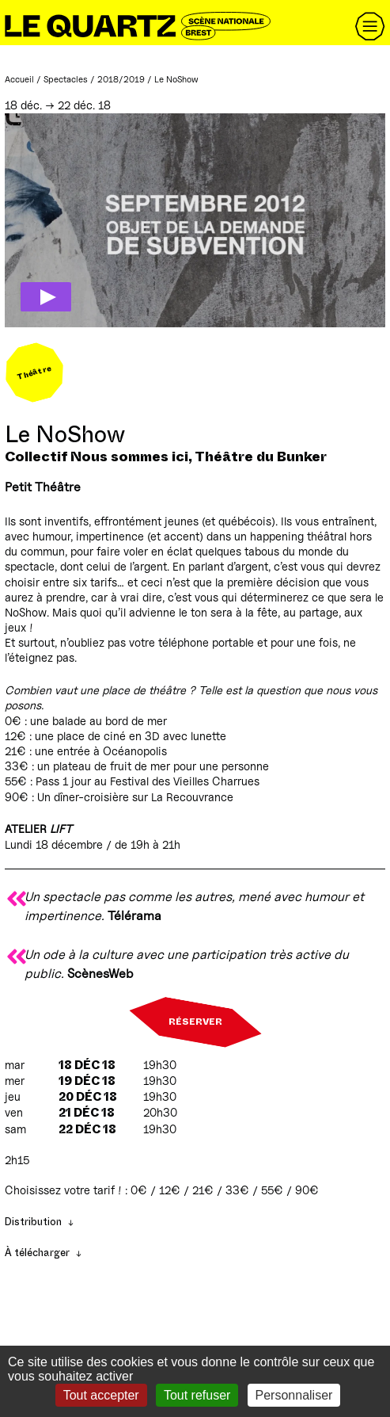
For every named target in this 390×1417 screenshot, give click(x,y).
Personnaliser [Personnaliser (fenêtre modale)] (294, 1395)
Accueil (19, 79)
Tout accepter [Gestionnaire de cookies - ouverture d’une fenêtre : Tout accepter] (101, 1395)
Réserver (195, 1022)
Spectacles (66, 79)
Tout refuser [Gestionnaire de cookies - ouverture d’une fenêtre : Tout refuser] (197, 1395)
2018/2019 (121, 79)
